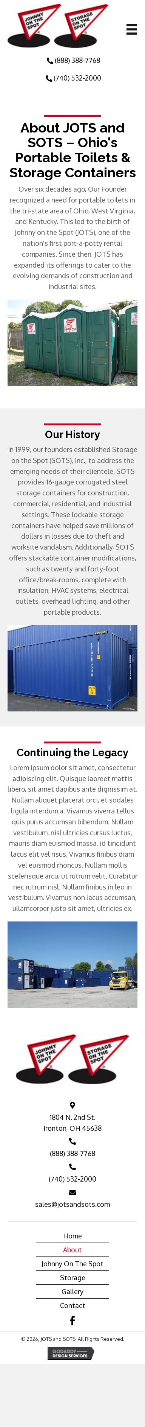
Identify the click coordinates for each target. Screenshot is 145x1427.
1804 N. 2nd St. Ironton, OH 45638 (72, 1122)
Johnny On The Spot (72, 1263)
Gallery (72, 1291)
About (72, 1250)
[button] (72, 60)
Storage (72, 1277)
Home (72, 1236)
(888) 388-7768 (72, 1153)
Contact (72, 1305)
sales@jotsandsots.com (72, 1204)
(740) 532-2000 (72, 1179)
